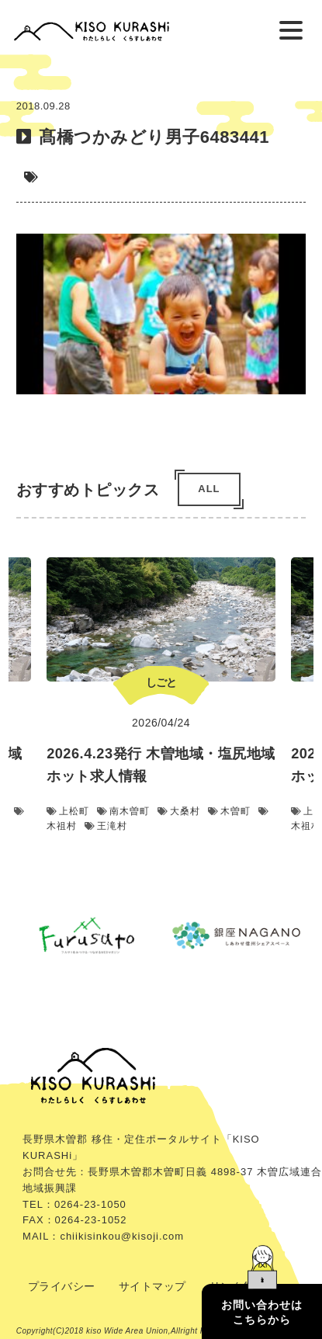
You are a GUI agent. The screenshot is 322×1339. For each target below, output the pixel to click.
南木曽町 (123, 812)
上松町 (68, 812)
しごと (161, 682)
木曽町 (229, 812)
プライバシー (61, 1286)
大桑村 (179, 812)
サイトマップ (152, 1286)
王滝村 (106, 826)
